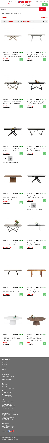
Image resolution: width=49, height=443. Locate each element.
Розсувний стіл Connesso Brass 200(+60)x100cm (12, 102)
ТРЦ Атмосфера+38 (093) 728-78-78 (9, 391)
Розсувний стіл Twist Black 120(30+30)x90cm (12, 150)
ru (9, 4)
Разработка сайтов (6, 439)
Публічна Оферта (6, 379)
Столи (8, 13)
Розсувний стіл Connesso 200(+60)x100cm (12, 244)
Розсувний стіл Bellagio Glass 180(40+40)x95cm (36, 102)
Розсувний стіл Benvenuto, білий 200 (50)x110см (11, 338)
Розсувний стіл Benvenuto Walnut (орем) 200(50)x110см (35, 338)
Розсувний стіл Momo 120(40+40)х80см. (35, 291)
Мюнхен (28, 21)
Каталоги (4, 362)
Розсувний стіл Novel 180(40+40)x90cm (35, 244)
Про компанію (5, 374)
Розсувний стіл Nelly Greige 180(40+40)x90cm (12, 55)
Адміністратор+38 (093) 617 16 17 (9, 396)
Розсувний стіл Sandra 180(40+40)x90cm (35, 150)
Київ (24, 21)
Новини (4, 369)
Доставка (4, 364)
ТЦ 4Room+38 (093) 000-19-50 (9, 387)
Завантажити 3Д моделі (8, 376)
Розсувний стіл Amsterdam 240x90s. (11, 291)
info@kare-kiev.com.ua (8, 402)
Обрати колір (4, 17)
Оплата (36, 1)
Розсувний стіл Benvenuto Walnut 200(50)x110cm (10, 197)
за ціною (10, 21)
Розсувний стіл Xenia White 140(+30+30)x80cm (36, 55)
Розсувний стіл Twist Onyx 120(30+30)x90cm (35, 197)
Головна (3, 13)
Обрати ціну (44, 17)
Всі (33, 21)
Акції (3, 372)
